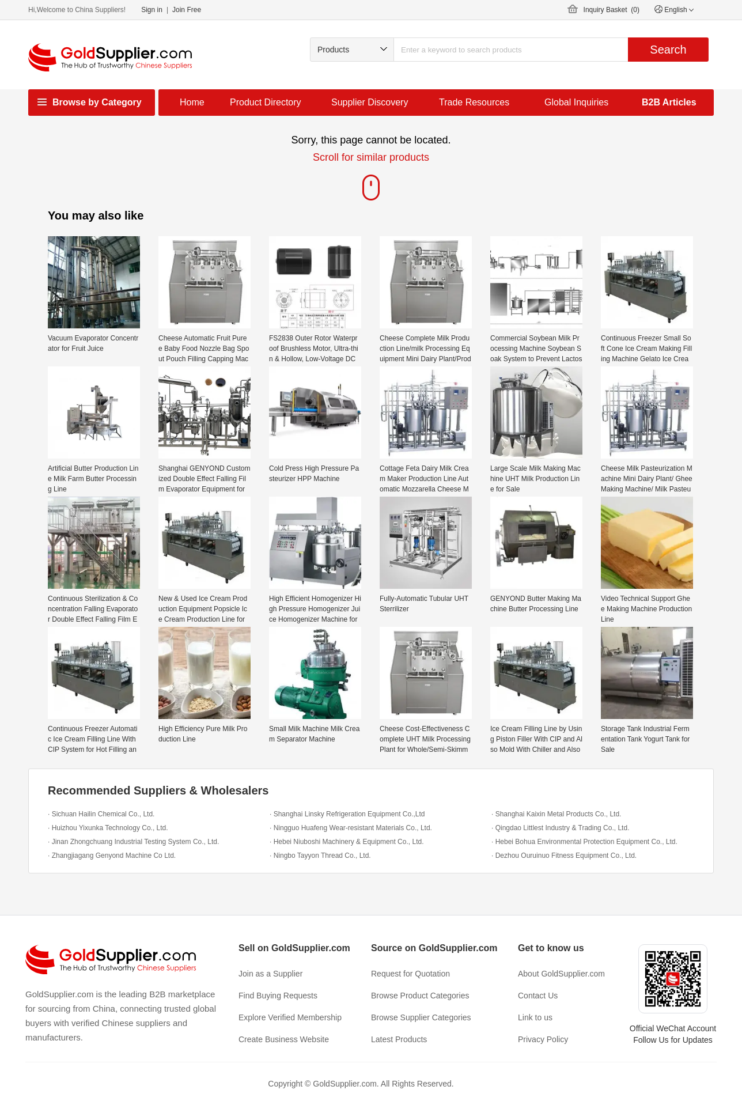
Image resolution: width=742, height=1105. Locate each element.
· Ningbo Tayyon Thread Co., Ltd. (320, 856)
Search (668, 49)
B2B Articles (669, 102)
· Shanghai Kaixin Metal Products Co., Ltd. (556, 814)
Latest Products (399, 1039)
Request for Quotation (410, 973)
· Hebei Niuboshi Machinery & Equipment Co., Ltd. (346, 842)
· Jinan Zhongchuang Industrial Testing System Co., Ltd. (133, 842)
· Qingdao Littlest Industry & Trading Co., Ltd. (560, 828)
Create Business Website (283, 1039)
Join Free (186, 10)
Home (192, 102)
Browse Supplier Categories (421, 1017)
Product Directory (265, 102)
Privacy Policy (543, 1039)
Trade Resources (474, 102)
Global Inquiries (576, 102)
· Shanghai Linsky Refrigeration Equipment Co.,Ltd (347, 814)
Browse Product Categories (420, 995)
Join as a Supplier (270, 973)
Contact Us (538, 995)
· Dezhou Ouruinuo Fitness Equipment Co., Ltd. (564, 856)
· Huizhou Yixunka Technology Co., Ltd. (108, 828)
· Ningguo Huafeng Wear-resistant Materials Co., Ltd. (351, 828)
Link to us (535, 1017)
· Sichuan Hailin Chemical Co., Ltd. (101, 814)
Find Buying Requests (277, 995)
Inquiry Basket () (611, 10)
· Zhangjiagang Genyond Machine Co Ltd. (112, 856)
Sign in (151, 10)
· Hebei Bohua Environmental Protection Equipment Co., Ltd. (584, 842)
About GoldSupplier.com (561, 973)
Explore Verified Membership (290, 1017)
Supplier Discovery (369, 102)
